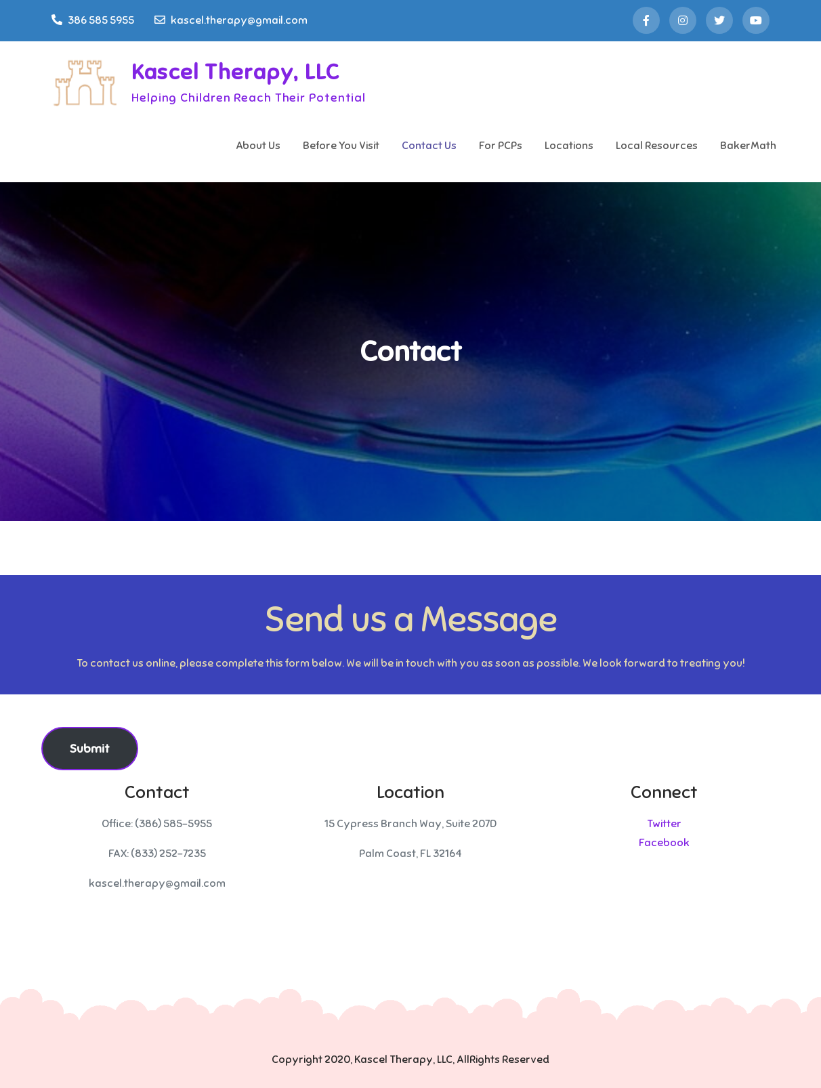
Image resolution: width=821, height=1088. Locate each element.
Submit (90, 748)
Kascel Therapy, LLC (235, 71)
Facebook (664, 843)
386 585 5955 (92, 20)
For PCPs (500, 145)
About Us (258, 145)
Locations (569, 145)
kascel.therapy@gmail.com (231, 20)
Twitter (664, 824)
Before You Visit (341, 145)
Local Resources (657, 145)
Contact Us (429, 145)
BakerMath (748, 145)
